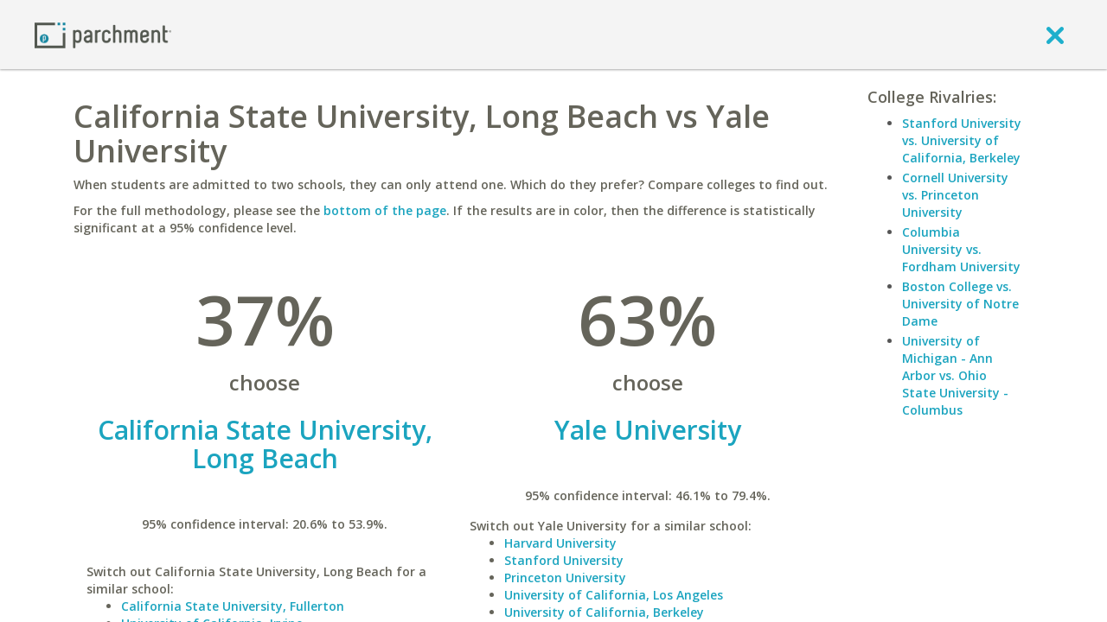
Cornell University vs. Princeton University (955, 194)
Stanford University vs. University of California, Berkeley (961, 140)
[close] (1055, 34)
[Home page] (103, 34)
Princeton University (565, 577)
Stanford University (564, 560)
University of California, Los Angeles (613, 595)
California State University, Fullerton (232, 606)
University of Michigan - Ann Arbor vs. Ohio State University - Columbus (955, 375)
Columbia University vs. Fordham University (961, 249)
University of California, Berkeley (604, 612)
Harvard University (560, 543)
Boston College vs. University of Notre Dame (960, 303)
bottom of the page (384, 210)
